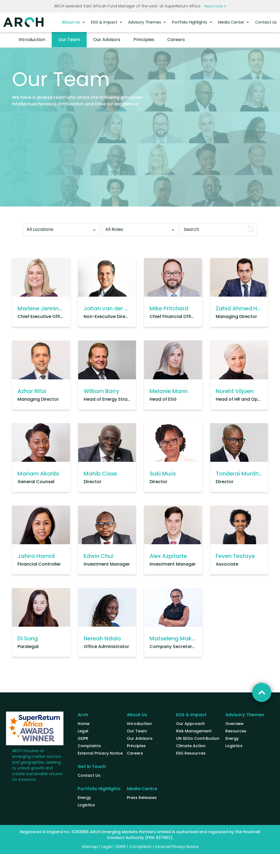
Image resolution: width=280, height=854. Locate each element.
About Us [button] (71, 22)
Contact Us (266, 22)
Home (83, 723)
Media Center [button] (231, 22)
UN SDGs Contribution (197, 738)
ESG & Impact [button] (104, 22)
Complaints (89, 746)
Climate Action (191, 746)
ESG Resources (191, 753)
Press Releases (142, 797)
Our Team (69, 39)
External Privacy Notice (100, 753)
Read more (215, 6)
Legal (83, 731)
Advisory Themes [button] (145, 22)
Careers (176, 39)
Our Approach (190, 723)
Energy (232, 738)
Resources (235, 731)
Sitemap (90, 846)
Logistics (234, 746)
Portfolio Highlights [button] (190, 22)
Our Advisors (106, 39)
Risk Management (194, 731)
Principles (143, 39)
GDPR (83, 738)
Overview (234, 723)
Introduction (32, 39)
